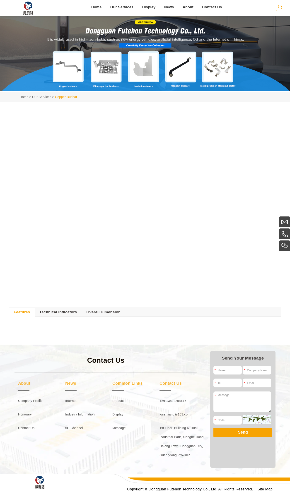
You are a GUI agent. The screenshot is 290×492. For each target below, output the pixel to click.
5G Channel (74, 428)
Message (119, 428)
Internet (71, 401)
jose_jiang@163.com (175, 414)
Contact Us (212, 7)
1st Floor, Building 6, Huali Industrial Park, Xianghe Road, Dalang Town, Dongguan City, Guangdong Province (182, 441)
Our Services (121, 7)
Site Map (265, 489)
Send (243, 432)
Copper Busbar (66, 97)
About (188, 7)
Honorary (25, 414)
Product (118, 401)
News (169, 7)
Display (148, 7)
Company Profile (30, 401)
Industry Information (80, 414)
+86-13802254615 (173, 401)
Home (96, 7)
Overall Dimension (103, 312)
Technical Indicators (58, 312)
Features (22, 312)
